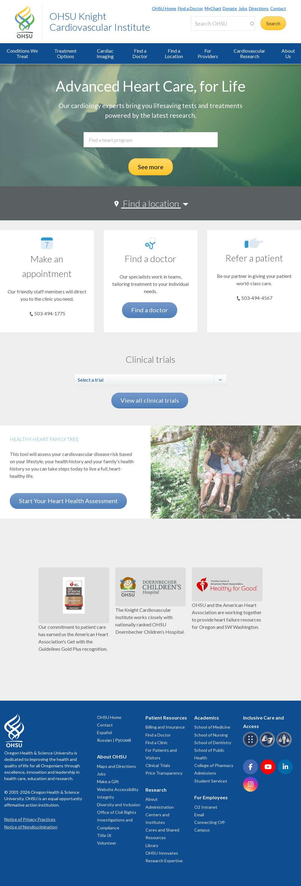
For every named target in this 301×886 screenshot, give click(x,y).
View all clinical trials (149, 400)
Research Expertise (164, 860)
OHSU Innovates (161, 853)
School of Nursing (211, 734)
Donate (230, 8)
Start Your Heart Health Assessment (68, 500)
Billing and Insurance (165, 727)
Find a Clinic (156, 742)
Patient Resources (166, 717)
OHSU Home (164, 8)
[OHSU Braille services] (251, 745)
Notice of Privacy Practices (30, 819)
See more (150, 166)
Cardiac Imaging (105, 53)
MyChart (213, 8)
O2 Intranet (205, 807)
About (151, 799)
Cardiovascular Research (249, 53)
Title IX (104, 835)
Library (151, 845)
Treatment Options (65, 53)
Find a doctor (149, 309)
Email (199, 814)
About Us (288, 53)
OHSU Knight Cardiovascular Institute (99, 21)
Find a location (151, 203)
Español (104, 732)
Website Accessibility (117, 789)
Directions (259, 8)
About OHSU (112, 756)
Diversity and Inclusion (118, 804)
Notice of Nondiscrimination (30, 826)
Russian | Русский (114, 740)
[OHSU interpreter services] (285, 745)
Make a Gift (108, 781)
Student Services (210, 780)
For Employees (211, 797)
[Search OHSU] (223, 23)
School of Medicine (212, 727)
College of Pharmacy (213, 765)
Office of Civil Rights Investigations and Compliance (116, 820)
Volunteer (106, 843)
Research (156, 790)
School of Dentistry (212, 742)
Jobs (242, 8)
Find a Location (174, 53)
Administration (159, 807)
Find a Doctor (190, 8)
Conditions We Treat (22, 53)
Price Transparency (163, 773)
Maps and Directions (116, 766)
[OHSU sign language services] (268, 745)
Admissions (205, 773)
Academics (206, 717)
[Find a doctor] (150, 243)
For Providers (208, 53)
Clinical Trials (157, 765)
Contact (278, 8)
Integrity (105, 797)
